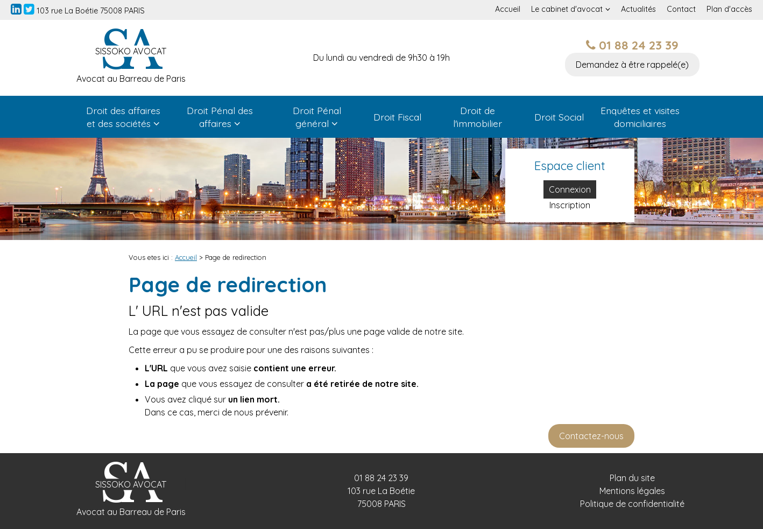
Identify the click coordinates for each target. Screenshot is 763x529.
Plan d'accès (729, 9)
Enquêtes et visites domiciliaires (640, 116)
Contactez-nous (591, 436)
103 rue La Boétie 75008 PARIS (91, 11)
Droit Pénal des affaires (220, 116)
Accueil (507, 9)
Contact (681, 9)
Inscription (569, 205)
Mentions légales (632, 490)
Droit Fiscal (397, 117)
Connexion (570, 189)
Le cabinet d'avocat (567, 9)
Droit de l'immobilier (477, 116)
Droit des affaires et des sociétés (123, 116)
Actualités (638, 9)
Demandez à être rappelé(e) (632, 64)
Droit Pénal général (317, 116)
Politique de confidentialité (632, 503)
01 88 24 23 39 (632, 45)
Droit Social (559, 117)
